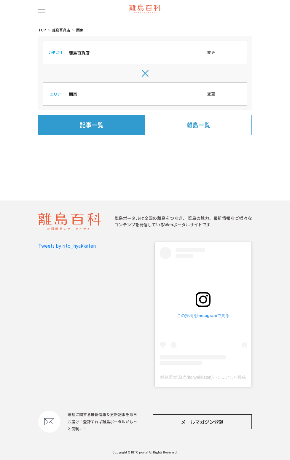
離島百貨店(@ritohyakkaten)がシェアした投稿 (203, 377)
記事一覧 (91, 124)
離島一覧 (198, 124)
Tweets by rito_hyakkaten (67, 245)
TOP (42, 29)
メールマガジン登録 (202, 421)
